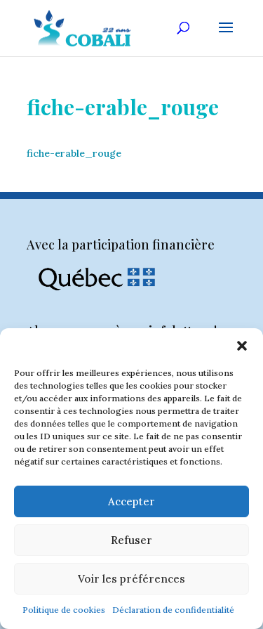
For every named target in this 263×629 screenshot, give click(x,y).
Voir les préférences (131, 578)
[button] (242, 346)
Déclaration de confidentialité (173, 609)
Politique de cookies (63, 609)
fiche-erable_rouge (74, 153)
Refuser (131, 540)
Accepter (131, 501)
